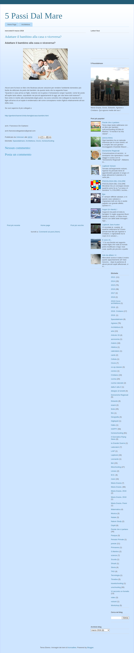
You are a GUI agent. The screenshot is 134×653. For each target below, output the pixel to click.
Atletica (114, 347)
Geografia (115, 417)
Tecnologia (115, 575)
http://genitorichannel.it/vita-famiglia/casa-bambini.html (27, 116)
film (112, 413)
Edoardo (114, 401)
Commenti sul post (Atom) (49, 232)
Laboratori (115, 447)
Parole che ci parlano (110, 122)
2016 (113, 289)
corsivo (114, 371)
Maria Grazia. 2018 (118, 497)
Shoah (113, 563)
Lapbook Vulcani (109, 166)
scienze (114, 555)
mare (113, 479)
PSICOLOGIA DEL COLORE (113, 181)
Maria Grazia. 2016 (118, 491)
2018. (113, 307)
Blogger (90, 647)
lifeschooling (116, 467)
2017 (113, 293)
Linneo (113, 471)
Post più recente (13, 225)
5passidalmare (19, 141)
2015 (113, 285)
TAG (113, 571)
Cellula (114, 359)
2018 (113, 297)
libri (112, 463)
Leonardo (115, 459)
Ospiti (113, 525)
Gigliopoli (114, 421)
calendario (115, 351)
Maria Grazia (116, 483)
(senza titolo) (107, 138)
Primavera (115, 547)
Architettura (25, 25)
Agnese (114, 323)
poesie (113, 543)
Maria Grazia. (116, 487)
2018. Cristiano (117, 311)
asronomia (115, 339)
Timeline (114, 579)
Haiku (113, 425)
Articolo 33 (115, 335)
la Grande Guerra (118, 443)
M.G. (113, 475)
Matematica (115, 509)
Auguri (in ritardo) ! (109, 209)
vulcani (114, 601)
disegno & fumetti (118, 391)
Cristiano (114, 375)
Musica (114, 513)
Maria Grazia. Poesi (119, 503)
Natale (113, 517)
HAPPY (114, 429)
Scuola (114, 559)
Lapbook (114, 455)
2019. (113, 315)
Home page (45, 225)
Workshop (115, 605)
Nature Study (116, 521)
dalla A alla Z (116, 387)
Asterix (114, 343)
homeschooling (48, 141)
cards (113, 355)
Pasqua (114, 535)
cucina (113, 379)
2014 (113, 281)
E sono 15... (107, 240)
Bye (103, 194)
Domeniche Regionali (110, 151)
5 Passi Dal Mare (33, 15)
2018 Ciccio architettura (115, 302)
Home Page (11, 25)
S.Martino (115, 551)
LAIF (113, 451)
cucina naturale (117, 383)
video (113, 597)
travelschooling (117, 583)
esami (113, 405)
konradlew (72, 647)
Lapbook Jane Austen (111, 225)
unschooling (116, 587)
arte (112, 331)
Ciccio (38, 141)
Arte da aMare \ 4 (109, 255)
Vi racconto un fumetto (120, 591)
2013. (113, 277)
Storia (113, 567)
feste (113, 409)
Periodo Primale (117, 539)
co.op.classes (116, 367)
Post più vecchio (77, 225)
